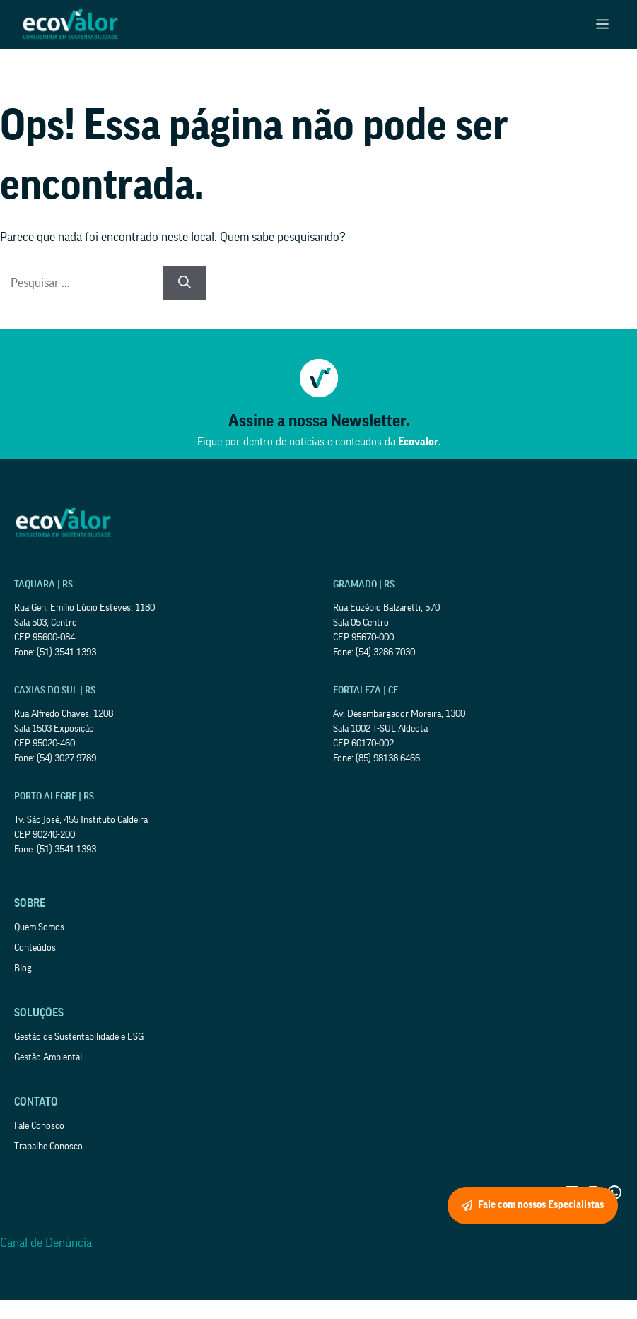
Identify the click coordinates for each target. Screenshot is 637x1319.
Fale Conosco (39, 1126)
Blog (23, 968)
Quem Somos (39, 927)
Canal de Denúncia (46, 1242)
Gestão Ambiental (48, 1057)
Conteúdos (35, 948)
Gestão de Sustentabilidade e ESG (79, 1037)
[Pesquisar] (184, 283)
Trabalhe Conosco (48, 1146)
